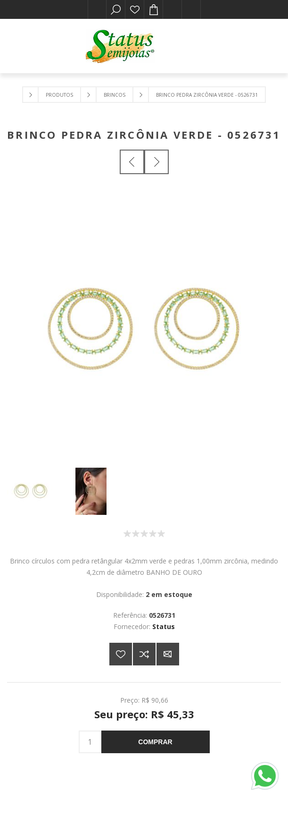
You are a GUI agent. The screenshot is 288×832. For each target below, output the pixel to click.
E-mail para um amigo (167, 654)
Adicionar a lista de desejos (120, 654)
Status (163, 626)
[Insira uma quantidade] (90, 742)
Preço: (130, 700)
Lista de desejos (134, 9)
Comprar (155, 742)
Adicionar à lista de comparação (144, 654)
